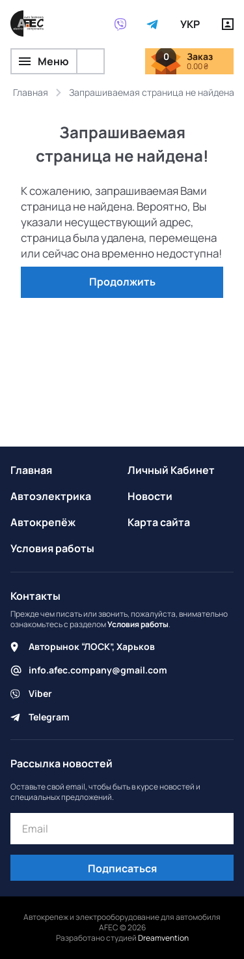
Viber (40, 693)
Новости (150, 496)
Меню (44, 61)
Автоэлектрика (50, 496)
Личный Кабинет (171, 470)
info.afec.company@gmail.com (98, 670)
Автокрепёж (42, 522)
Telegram (49, 717)
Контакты (35, 596)
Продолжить (122, 281)
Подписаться (122, 868)
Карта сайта (159, 522)
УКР (190, 24)
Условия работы (52, 548)
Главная (31, 470)
